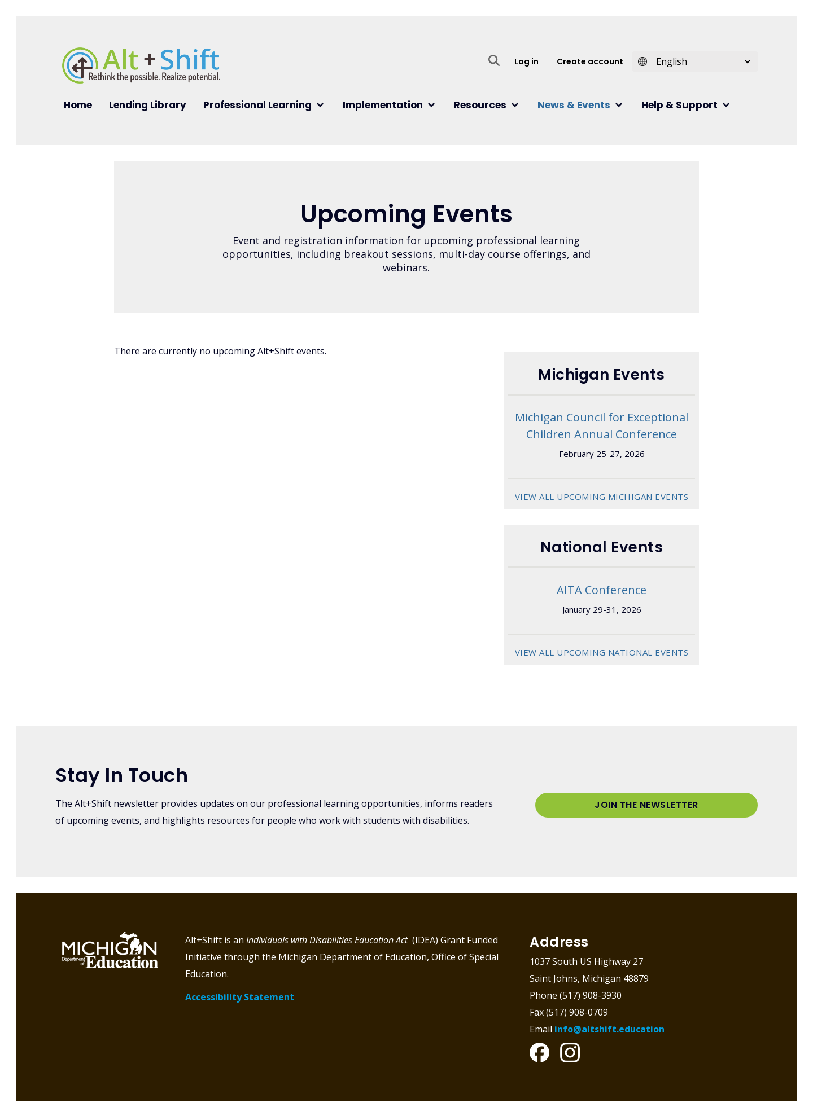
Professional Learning (257, 105)
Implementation (383, 105)
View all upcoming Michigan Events (602, 496)
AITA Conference (601, 589)
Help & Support (679, 105)
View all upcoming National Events (602, 651)
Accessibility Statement (239, 996)
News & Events (573, 105)
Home (78, 105)
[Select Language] (699, 61)
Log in (526, 61)
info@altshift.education (609, 1028)
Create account (590, 61)
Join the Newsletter (646, 804)
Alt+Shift (141, 65)
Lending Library (147, 105)
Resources (480, 105)
